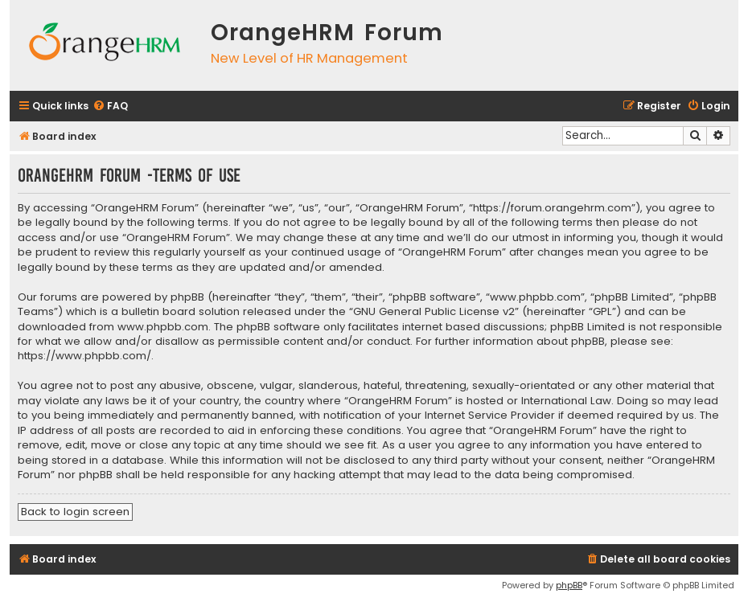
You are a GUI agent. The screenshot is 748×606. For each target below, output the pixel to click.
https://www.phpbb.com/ (84, 356)
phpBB (569, 585)
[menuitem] (110, 106)
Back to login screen (75, 511)
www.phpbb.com (162, 327)
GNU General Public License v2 (434, 312)
